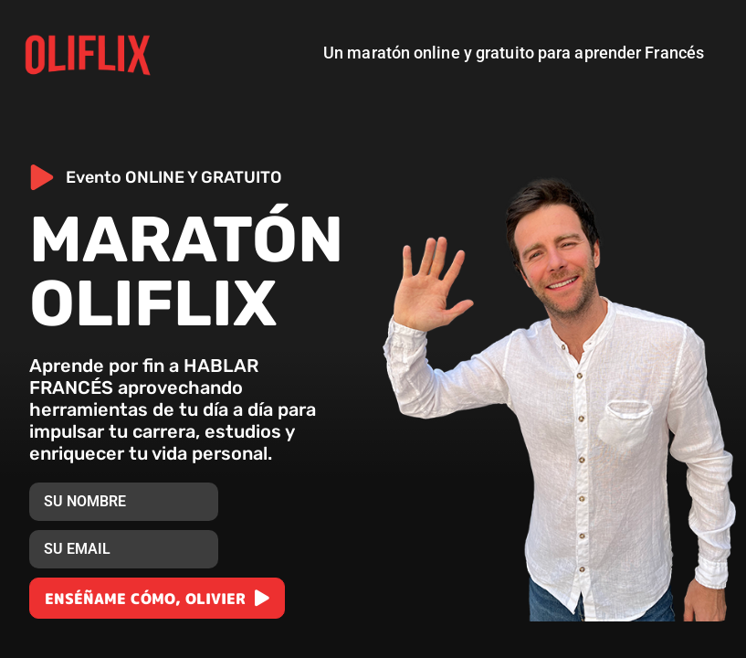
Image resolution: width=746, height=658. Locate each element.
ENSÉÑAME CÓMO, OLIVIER (147, 599)
